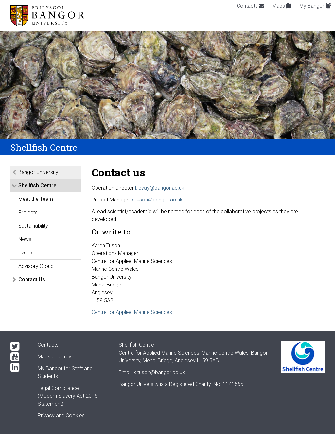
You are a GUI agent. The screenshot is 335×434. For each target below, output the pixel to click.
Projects (28, 212)
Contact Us (31, 279)
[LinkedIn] (18, 367)
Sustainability (33, 226)
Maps (281, 6)
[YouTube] (18, 357)
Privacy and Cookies (61, 415)
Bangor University (38, 172)
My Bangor (315, 6)
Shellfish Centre (37, 185)
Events (26, 253)
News (24, 239)
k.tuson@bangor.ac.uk (157, 200)
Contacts (250, 6)
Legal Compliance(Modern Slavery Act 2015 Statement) (67, 396)
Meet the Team (35, 199)
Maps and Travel (56, 357)
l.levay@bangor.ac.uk (159, 188)
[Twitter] (18, 346)
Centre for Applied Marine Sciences (132, 312)
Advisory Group (36, 266)
